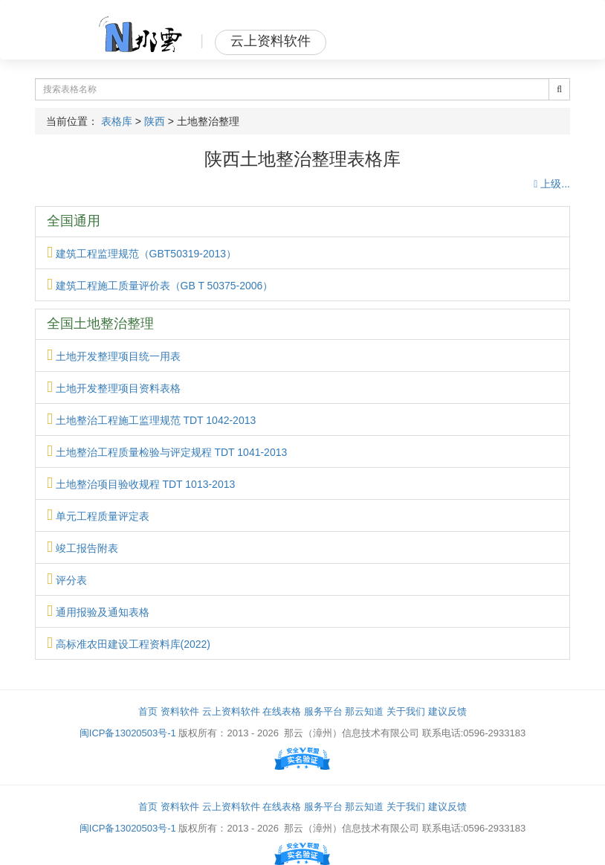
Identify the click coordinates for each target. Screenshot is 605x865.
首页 (148, 711)
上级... (552, 184)
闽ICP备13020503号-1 (128, 733)
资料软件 (180, 711)
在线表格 (281, 711)
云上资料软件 (231, 711)
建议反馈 (447, 711)
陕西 (154, 121)
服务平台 (323, 711)
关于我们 (405, 711)
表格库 (116, 121)
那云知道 (364, 711)
